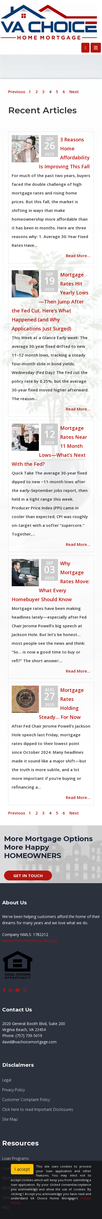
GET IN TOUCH (28, 875)
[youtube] (18, 990)
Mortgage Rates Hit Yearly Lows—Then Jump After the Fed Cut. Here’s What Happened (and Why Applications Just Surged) (50, 301)
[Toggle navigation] (96, 48)
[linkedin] (10, 990)
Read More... (78, 255)
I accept (22, 1169)
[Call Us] (85, 48)
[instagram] (24, 990)
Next (74, 91)
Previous (16, 91)
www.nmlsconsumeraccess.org (29, 940)
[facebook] (4, 990)
